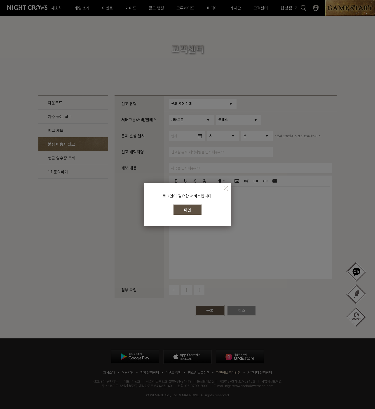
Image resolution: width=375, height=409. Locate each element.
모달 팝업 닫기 (225, 188)
